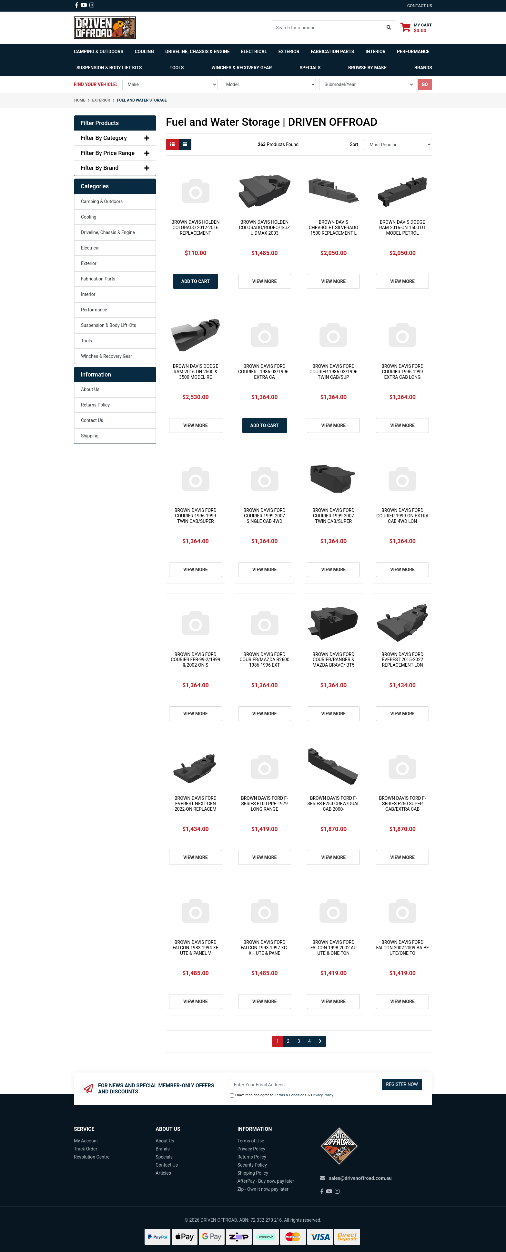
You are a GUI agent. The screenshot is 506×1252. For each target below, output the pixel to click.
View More (264, 281)
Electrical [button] (254, 51)
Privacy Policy (322, 1095)
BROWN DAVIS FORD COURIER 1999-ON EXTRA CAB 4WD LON (402, 516)
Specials (310, 67)
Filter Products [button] (100, 123)
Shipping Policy (253, 1173)
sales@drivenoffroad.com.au (360, 1178)
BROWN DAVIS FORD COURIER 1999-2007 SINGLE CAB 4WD (265, 516)
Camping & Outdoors (102, 201)
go (425, 84)
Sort (354, 144)
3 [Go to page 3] (299, 1041)
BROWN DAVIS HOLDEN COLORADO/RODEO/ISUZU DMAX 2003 (264, 228)
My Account (86, 1140)
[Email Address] (305, 1084)
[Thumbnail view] (172, 144)
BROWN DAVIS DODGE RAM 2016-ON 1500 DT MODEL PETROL (402, 228)
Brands (163, 1148)
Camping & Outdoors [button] (98, 51)
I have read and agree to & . (282, 1095)
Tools (176, 67)
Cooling (88, 217)
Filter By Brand (115, 167)
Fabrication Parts (332, 51)
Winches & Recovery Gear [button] (241, 67)
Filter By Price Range (115, 153)
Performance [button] (413, 51)
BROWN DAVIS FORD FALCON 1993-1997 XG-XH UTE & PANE (264, 948)
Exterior (88, 263)
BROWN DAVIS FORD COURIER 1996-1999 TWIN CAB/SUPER (196, 516)
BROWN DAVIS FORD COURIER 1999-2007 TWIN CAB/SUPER (333, 516)
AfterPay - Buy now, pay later (266, 1181)
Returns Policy (95, 404)
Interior (88, 294)
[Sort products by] (398, 144)
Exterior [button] (288, 51)
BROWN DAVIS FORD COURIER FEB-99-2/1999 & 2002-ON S (195, 660)
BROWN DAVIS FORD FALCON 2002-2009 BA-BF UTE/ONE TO (402, 948)
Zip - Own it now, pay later (263, 1189)
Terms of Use (251, 1140)
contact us (419, 5)
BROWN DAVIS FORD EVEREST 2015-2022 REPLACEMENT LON (402, 660)
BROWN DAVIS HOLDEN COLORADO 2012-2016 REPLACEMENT (195, 228)
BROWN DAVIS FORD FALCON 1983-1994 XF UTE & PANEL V (195, 948)
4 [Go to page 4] (309, 1041)
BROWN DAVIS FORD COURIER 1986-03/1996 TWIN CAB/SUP (333, 372)
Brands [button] (423, 67)
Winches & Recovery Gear (106, 356)
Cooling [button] (144, 51)
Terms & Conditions (290, 1095)
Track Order (85, 1148)
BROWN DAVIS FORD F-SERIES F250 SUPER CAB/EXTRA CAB (402, 804)
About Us (90, 389)
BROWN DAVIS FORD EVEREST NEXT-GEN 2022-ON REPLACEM (196, 804)
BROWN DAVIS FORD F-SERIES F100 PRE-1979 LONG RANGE (264, 804)
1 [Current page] (277, 1041)
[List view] (184, 144)
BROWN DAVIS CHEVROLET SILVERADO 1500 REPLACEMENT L (333, 228)
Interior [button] (376, 51)
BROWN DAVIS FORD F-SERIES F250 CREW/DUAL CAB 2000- (333, 804)
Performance (94, 309)
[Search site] (389, 27)
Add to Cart (195, 281)
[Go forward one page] (320, 1041)
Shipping (89, 435)
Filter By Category (115, 137)
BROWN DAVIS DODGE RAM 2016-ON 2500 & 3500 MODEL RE (195, 372)
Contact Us (92, 420)
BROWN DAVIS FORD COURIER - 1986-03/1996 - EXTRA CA (264, 372)
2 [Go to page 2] (288, 1041)
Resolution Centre (91, 1156)
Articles (163, 1173)
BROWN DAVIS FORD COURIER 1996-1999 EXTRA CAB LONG (402, 372)
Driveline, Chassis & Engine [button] (197, 51)
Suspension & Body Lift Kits (108, 325)
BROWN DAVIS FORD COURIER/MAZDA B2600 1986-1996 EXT (264, 660)
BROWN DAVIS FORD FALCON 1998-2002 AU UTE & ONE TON (333, 948)
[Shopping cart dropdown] (416, 28)
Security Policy (252, 1165)
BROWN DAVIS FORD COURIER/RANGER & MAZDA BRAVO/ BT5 (333, 660)
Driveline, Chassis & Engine (108, 232)
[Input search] (327, 27)
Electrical (90, 247)
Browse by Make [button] (367, 67)
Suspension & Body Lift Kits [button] (109, 67)
